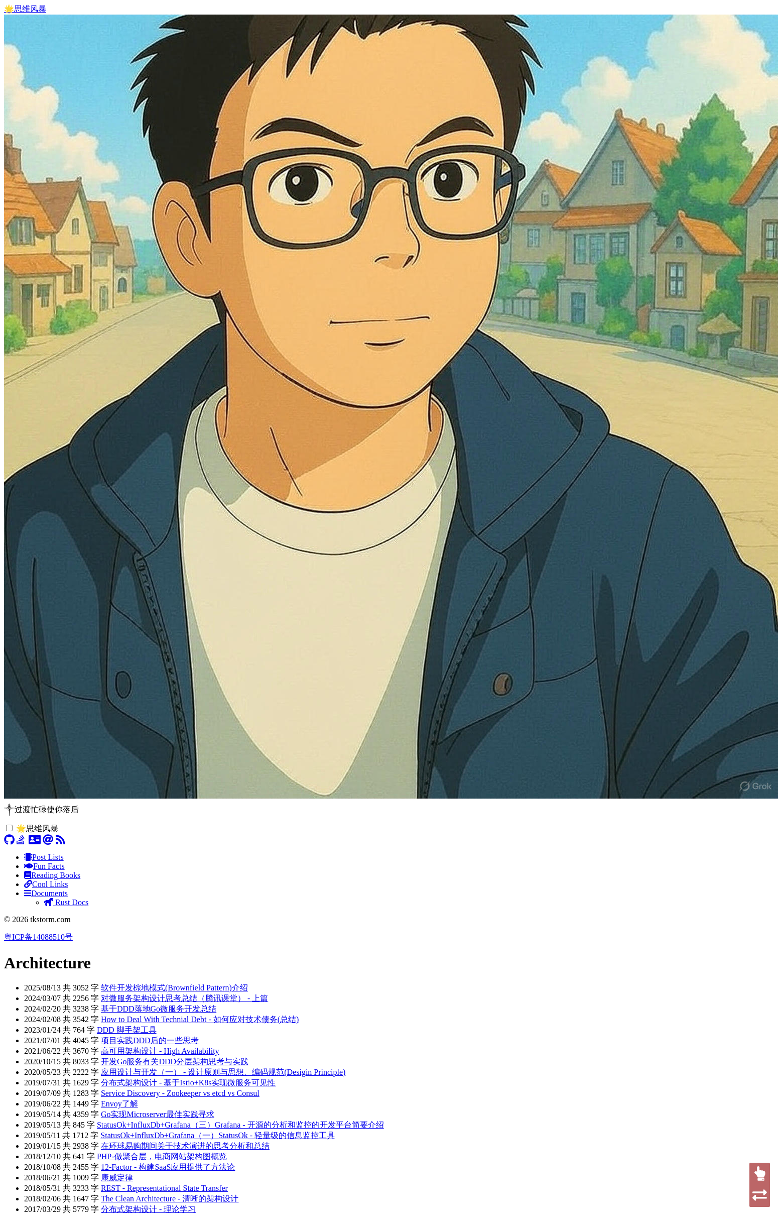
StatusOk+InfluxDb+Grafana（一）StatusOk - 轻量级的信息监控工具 (217, 1135)
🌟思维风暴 (25, 9)
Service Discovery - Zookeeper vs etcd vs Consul (180, 1093)
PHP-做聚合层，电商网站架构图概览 (162, 1156)
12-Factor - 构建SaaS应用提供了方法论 (168, 1167)
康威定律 (117, 1177)
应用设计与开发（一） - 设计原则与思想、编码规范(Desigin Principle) (223, 1072)
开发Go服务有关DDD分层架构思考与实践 (174, 1061)
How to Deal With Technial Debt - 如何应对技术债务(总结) (200, 1019)
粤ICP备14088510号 (38, 937)
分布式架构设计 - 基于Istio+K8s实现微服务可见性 (188, 1082)
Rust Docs (66, 902)
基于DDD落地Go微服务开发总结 (158, 1009)
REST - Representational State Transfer (164, 1188)
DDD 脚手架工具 (127, 1030)
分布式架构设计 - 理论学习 (148, 1209)
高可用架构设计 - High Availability (160, 1051)
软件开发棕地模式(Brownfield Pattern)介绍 (174, 987)
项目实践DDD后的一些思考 (150, 1040)
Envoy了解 (119, 1103)
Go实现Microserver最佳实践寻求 (157, 1114)
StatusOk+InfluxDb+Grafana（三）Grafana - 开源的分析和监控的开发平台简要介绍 (240, 1125)
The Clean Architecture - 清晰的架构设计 (170, 1198)
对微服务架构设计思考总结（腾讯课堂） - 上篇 (184, 998)
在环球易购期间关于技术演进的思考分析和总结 (185, 1146)
